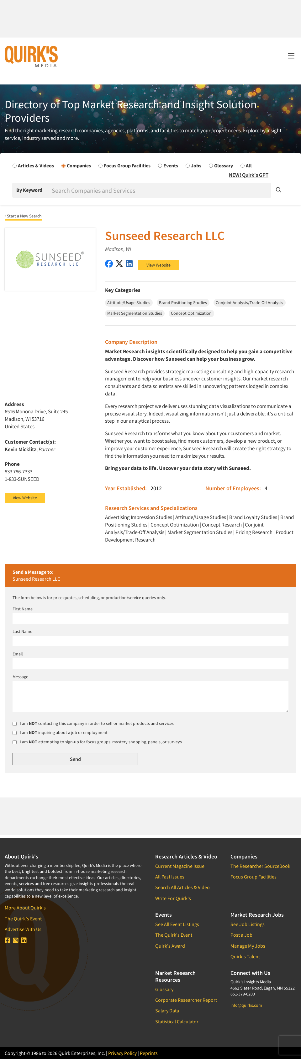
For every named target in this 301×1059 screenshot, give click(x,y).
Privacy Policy (122, 1053)
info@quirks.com (246, 1005)
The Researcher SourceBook (260, 866)
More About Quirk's (25, 907)
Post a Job (241, 935)
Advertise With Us (23, 929)
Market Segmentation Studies (199, 532)
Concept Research (222, 524)
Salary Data (167, 1010)
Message (20, 677)
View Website (158, 265)
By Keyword (29, 190)
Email (18, 654)
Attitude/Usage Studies (200, 517)
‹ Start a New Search (23, 216)
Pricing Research (253, 532)
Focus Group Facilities (253, 876)
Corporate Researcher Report (186, 1000)
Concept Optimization (174, 524)
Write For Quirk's (173, 898)
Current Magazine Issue (179, 866)
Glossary (164, 989)
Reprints (149, 1053)
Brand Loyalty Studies (253, 517)
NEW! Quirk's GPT (248, 174)
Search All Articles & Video (182, 887)
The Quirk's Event (23, 918)
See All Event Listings (177, 924)
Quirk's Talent (245, 956)
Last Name (22, 631)
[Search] (161, 190)
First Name (23, 609)
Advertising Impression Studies (138, 517)
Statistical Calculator (176, 1021)
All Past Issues (169, 876)
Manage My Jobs (247, 946)
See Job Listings (247, 924)
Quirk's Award (170, 946)
